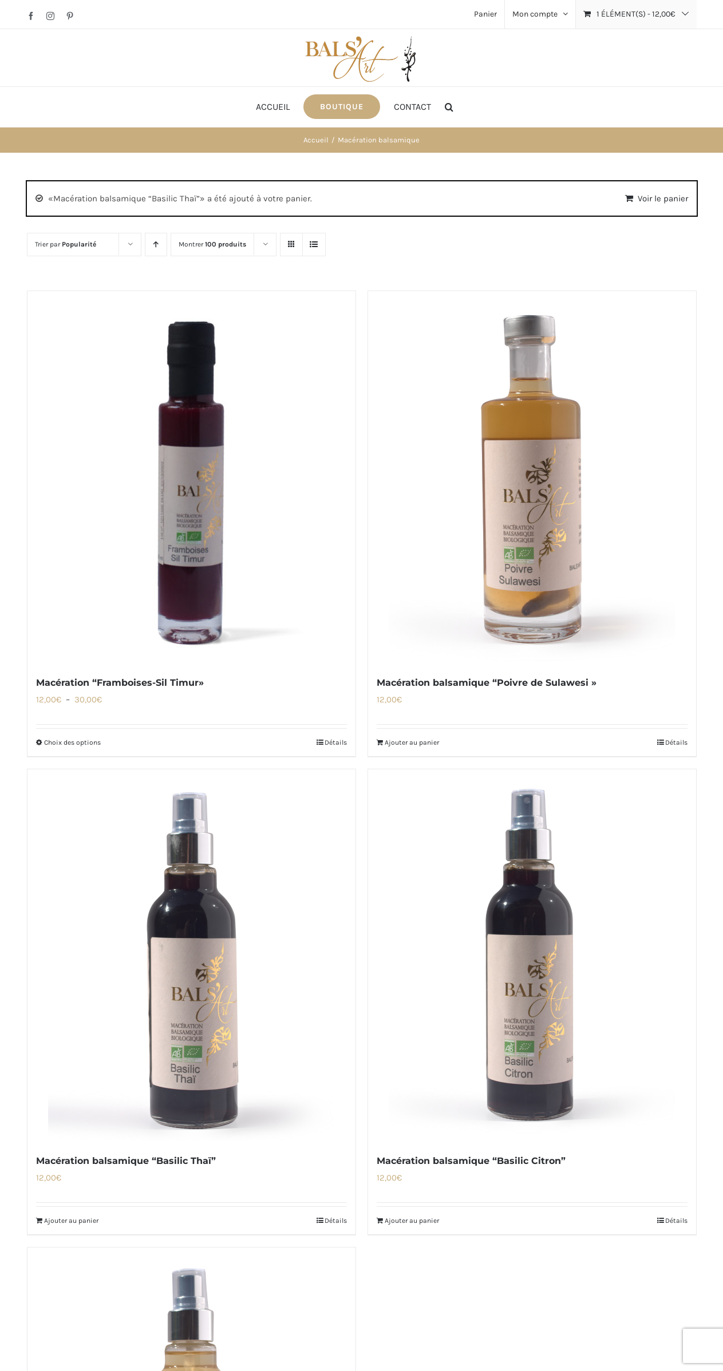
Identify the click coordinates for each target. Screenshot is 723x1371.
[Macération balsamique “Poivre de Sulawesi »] (532, 477)
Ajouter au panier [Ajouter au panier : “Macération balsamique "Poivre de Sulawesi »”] (412, 742)
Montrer (212, 244)
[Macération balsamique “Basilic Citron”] (532, 955)
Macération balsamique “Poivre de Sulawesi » (486, 682)
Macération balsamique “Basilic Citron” (471, 1160)
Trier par (65, 244)
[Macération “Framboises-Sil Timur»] (191, 477)
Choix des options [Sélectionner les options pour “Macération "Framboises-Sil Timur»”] (72, 742)
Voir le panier (663, 198)
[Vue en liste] (314, 244)
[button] (449, 107)
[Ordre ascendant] (156, 244)
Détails (336, 742)
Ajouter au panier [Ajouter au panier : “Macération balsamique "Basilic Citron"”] (412, 1221)
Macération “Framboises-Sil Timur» (120, 682)
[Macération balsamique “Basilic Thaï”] (191, 955)
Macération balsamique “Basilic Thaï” (126, 1160)
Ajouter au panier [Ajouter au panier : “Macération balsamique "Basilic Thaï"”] (71, 1221)
